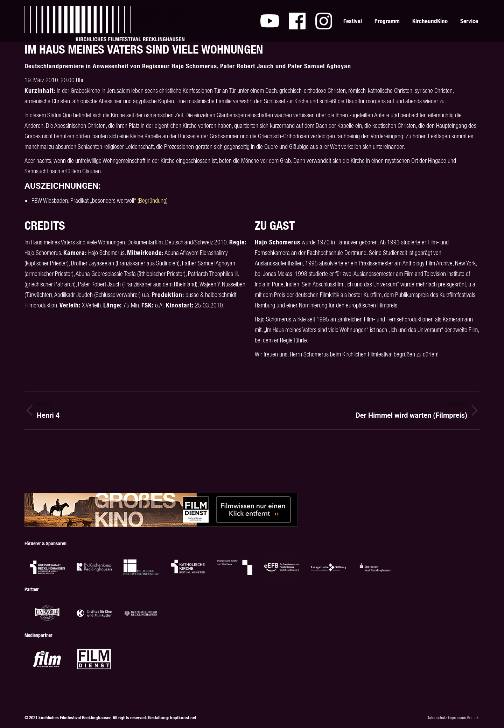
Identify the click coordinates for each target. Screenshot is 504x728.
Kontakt (473, 717)
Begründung (152, 200)
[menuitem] (269, 21)
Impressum (457, 717)
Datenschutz (437, 717)
